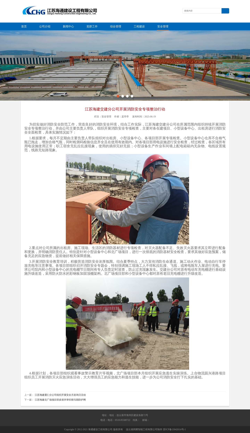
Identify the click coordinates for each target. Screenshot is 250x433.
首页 (24, 26)
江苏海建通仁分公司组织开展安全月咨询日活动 (60, 395)
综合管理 (115, 26)
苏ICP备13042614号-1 (174, 429)
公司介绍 (44, 26)
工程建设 (139, 26)
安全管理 (162, 26)
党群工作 (92, 26)
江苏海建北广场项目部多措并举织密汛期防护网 (60, 399)
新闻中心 (68, 26)
